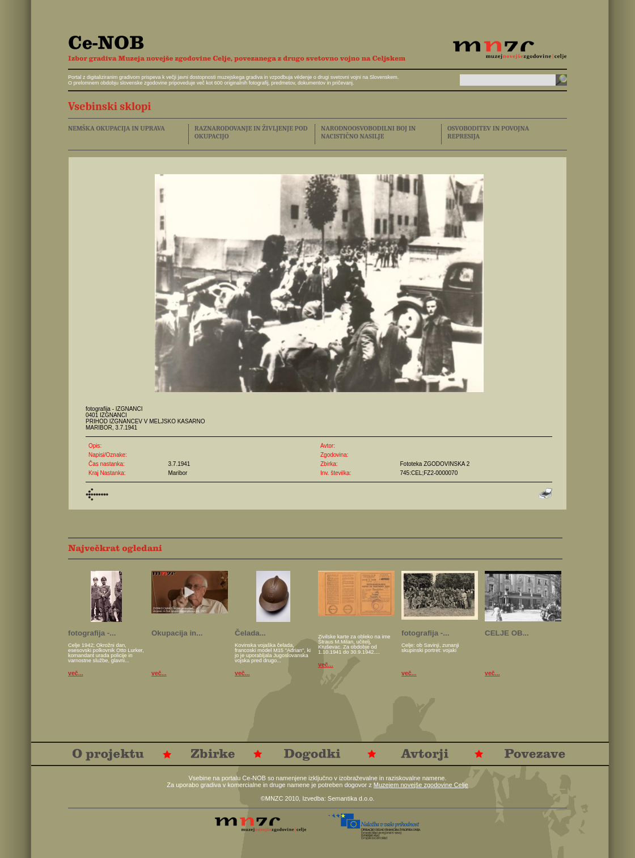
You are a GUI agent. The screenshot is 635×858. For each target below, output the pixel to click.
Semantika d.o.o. (351, 798)
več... (75, 673)
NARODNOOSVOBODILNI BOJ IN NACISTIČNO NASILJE (368, 132)
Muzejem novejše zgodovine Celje (421, 784)
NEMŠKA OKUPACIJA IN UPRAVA (116, 128)
